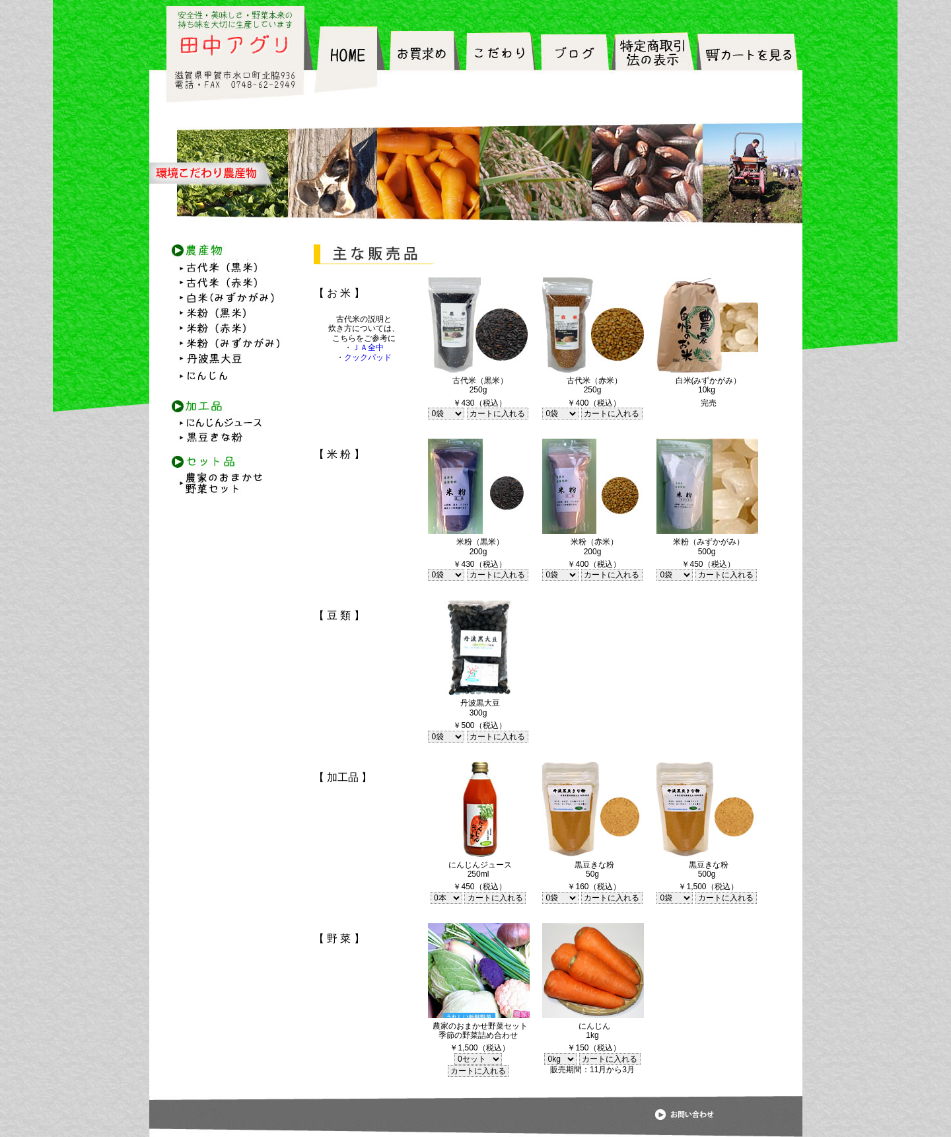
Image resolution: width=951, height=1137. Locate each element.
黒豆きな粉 (225, 435)
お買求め (426, 64)
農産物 (225, 252)
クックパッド (368, 357)
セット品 (225, 451)
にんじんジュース (225, 413)
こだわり (501, 64)
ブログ (573, 64)
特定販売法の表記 (652, 64)
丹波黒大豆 (225, 359)
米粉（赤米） (225, 330)
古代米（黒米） (225, 268)
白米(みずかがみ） (225, 298)
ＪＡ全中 (368, 347)
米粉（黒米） (225, 314)
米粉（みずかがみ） (225, 345)
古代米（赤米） (225, 283)
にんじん (225, 375)
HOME (351, 64)
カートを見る (748, 64)
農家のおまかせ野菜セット (225, 486)
